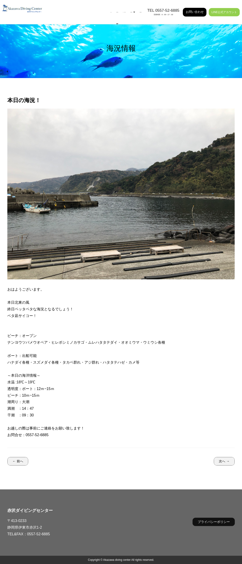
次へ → (224, 461)
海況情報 (74, 9)
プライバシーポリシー (214, 522)
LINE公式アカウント (224, 9)
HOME (59, 9)
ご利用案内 (116, 9)
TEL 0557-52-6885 (163, 7)
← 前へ (17, 461)
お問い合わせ (195, 9)
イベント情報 (94, 9)
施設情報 (136, 9)
